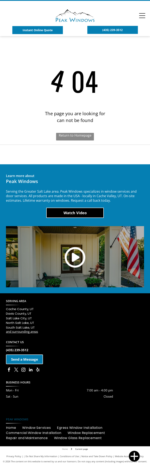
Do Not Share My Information (41, 456)
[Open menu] (142, 16)
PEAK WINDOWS (17, 419)
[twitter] (16, 370)
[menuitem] (14, 427)
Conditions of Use (69, 456)
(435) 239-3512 (17, 350)
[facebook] (9, 370)
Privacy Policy (13, 456)
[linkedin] (31, 370)
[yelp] (38, 370)
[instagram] (23, 370)
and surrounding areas (22, 331)
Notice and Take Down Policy (96, 456)
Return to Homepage (75, 135)
